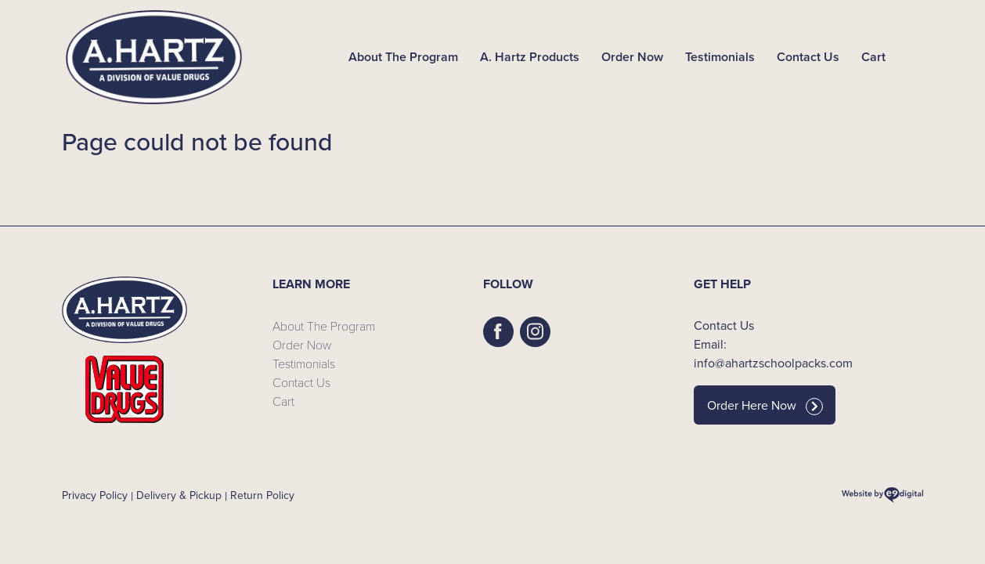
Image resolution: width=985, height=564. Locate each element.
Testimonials (720, 57)
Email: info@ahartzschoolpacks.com (773, 353)
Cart (873, 57)
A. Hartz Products (529, 57)
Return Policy (262, 495)
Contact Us (808, 57)
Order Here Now (765, 405)
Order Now (632, 57)
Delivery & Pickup (179, 495)
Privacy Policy (95, 495)
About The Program (403, 57)
